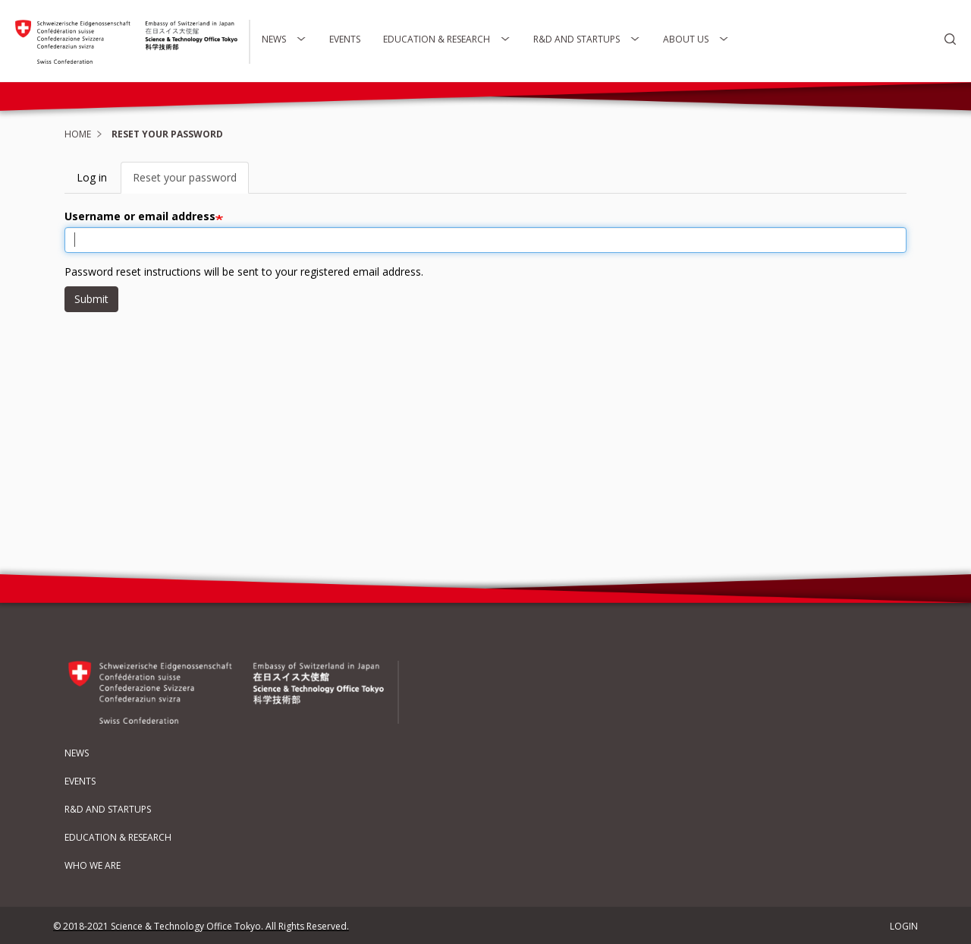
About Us (696, 39)
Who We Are (92, 865)
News (284, 39)
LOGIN (904, 926)
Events (344, 39)
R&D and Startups (586, 39)
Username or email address (139, 216)
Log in (92, 177)
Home (77, 134)
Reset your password (191, 182)
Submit (91, 299)
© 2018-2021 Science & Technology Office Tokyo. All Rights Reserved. (201, 926)
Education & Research (447, 39)
